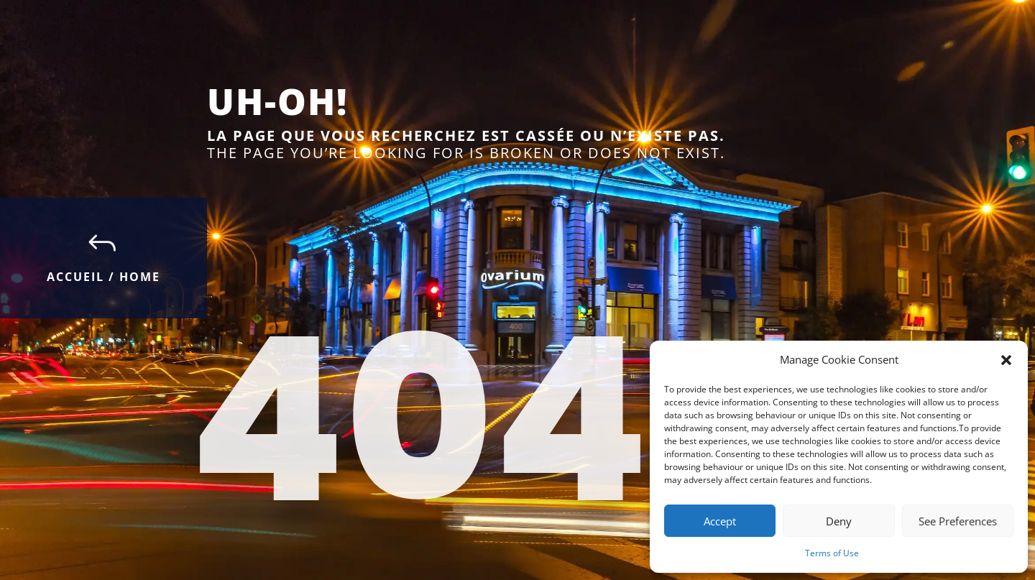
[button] (1006, 360)
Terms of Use (832, 553)
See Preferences (958, 521)
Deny (839, 521)
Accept (720, 521)
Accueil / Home (103, 277)
